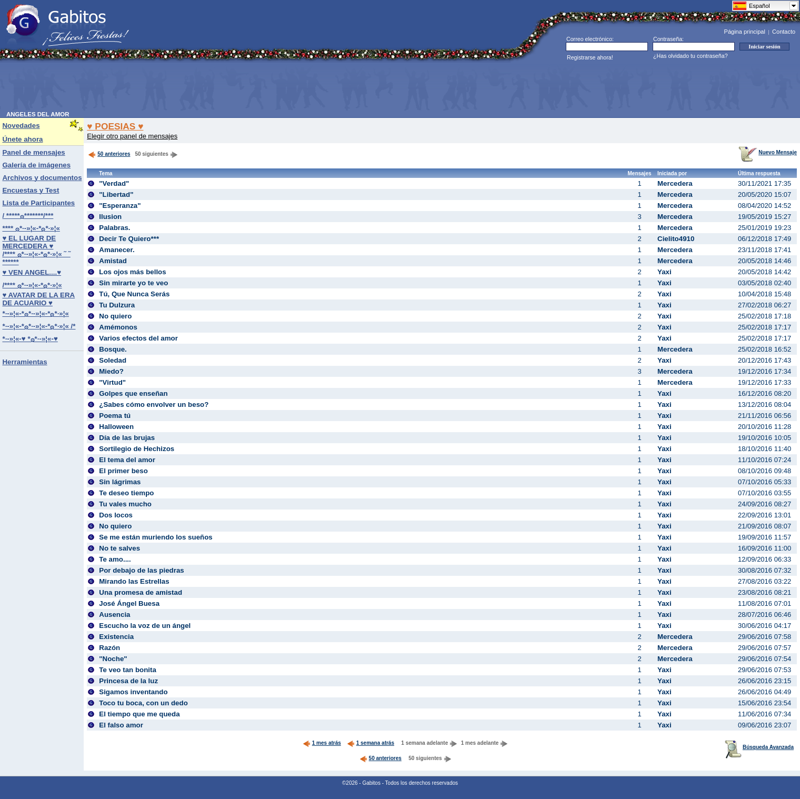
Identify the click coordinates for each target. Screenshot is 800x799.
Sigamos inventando (133, 692)
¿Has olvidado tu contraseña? (690, 56)
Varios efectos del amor (138, 338)
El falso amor (121, 725)
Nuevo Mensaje (767, 152)
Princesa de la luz (128, 681)
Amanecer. (116, 250)
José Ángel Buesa (129, 603)
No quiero (115, 316)
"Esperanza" (120, 205)
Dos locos (116, 515)
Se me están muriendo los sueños (156, 537)
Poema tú (115, 416)
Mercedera (675, 183)
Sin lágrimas (120, 482)
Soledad (112, 360)
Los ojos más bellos (132, 272)
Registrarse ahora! (590, 57)
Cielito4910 (675, 239)
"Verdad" (114, 183)
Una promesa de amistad (140, 592)
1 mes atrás (322, 743)
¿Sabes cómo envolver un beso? (153, 404)
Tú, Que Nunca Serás (134, 294)
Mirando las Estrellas (134, 581)
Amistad (113, 261)
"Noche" (113, 659)
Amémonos (118, 327)
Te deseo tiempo (126, 493)
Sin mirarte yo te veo (133, 283)
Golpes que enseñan (133, 393)
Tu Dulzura (117, 305)
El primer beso (123, 471)
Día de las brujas (127, 438)
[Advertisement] (197, 87)
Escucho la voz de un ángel (145, 626)
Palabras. (114, 228)
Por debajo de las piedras (141, 570)
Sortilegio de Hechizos (136, 449)
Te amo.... (115, 559)
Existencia (116, 637)
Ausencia (114, 614)
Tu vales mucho (125, 504)
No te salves (119, 548)
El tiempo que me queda (139, 714)
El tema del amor (127, 460)
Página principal (744, 31)
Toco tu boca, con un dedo (143, 703)
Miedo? (111, 371)
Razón (109, 648)
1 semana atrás (370, 743)
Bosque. (113, 349)
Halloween (116, 427)
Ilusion (110, 217)
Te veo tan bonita (127, 670)
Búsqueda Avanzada (759, 747)
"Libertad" (116, 194)
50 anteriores (109, 154)
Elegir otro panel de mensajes (132, 136)
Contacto (783, 31)
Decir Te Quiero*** (129, 239)
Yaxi (664, 272)
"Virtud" (112, 382)
